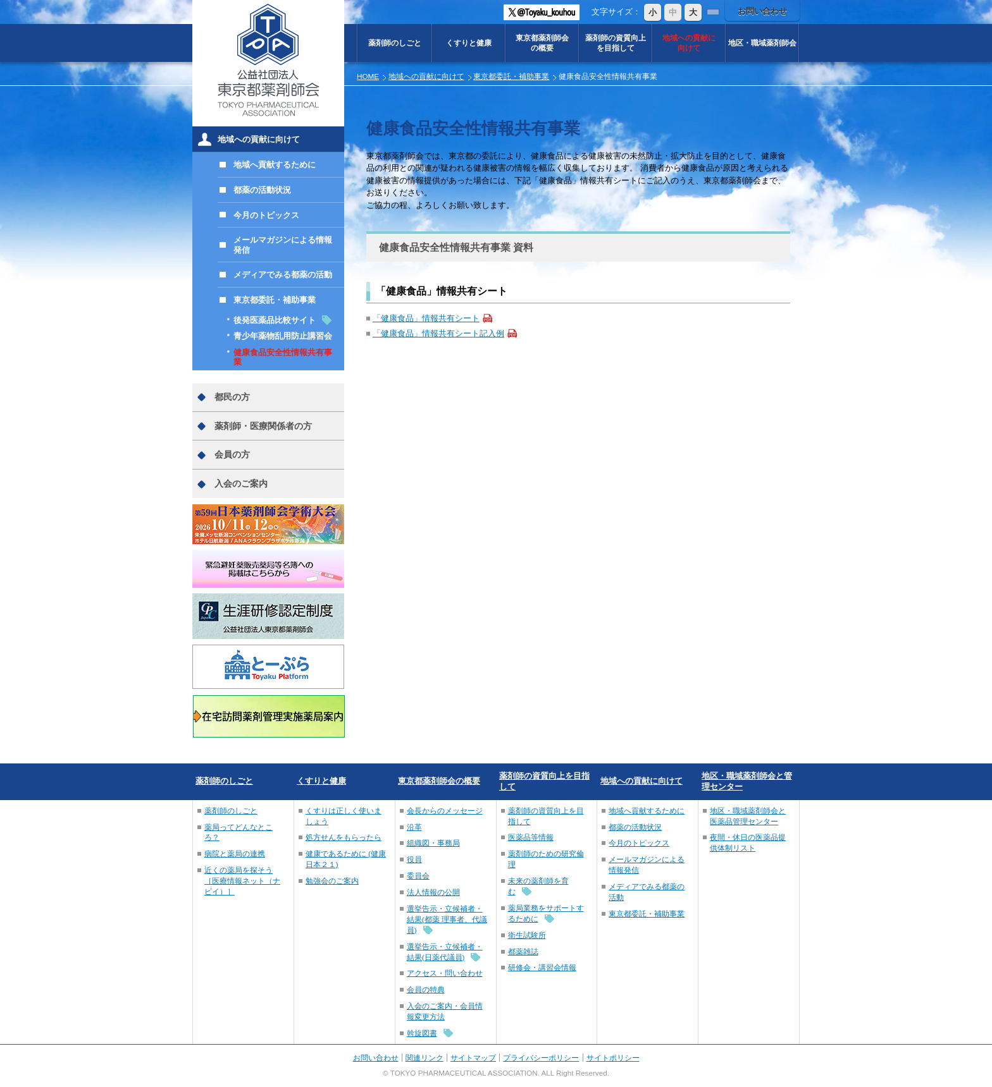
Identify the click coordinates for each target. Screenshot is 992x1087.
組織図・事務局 (433, 843)
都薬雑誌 (523, 951)
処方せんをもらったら (343, 837)
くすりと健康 (469, 43)
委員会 (418, 875)
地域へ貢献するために (274, 164)
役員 (414, 859)
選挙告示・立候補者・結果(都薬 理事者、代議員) (447, 919)
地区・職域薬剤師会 (762, 43)
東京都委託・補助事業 (511, 76)
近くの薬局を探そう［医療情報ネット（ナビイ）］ (242, 881)
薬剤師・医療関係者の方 (263, 426)
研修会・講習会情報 (542, 967)
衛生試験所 (527, 935)
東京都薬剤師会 (542, 42)
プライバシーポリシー (541, 1058)
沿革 (414, 827)
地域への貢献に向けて (426, 76)
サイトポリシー (613, 1058)
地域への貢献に (689, 42)
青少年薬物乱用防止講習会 (282, 336)
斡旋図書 (422, 1033)
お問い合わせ (762, 11)
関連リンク (424, 1058)
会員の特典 (426, 989)
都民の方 (232, 397)
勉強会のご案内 (332, 881)
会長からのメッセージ (445, 810)
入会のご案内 (241, 483)
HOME (368, 76)
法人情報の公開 (433, 892)
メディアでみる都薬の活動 (282, 274)
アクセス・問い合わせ (445, 973)
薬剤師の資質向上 (615, 42)
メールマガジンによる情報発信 (282, 245)
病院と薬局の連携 (234, 853)
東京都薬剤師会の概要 (439, 781)
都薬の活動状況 (262, 190)
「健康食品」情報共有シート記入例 (438, 333)
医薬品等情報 (531, 837)
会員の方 (232, 454)
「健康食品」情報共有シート (426, 318)
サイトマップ (473, 1058)
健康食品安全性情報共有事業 (282, 357)
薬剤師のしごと (394, 43)
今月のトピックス (266, 215)
